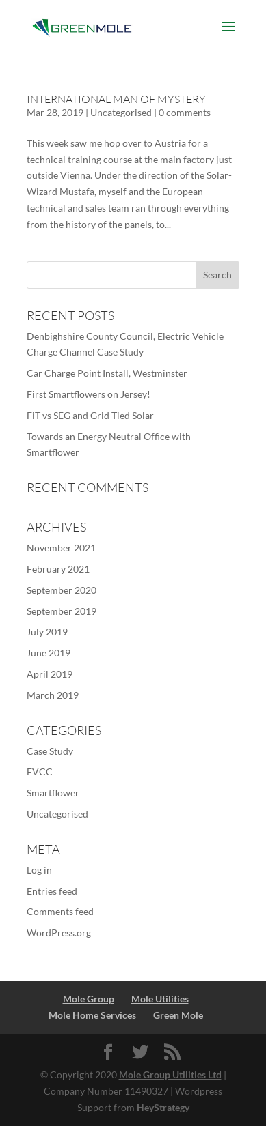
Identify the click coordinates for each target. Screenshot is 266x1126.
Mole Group (88, 999)
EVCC (40, 771)
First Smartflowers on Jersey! (88, 394)
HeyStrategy (163, 1107)
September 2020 (61, 590)
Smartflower (53, 792)
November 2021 (61, 547)
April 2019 (49, 674)
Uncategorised (121, 112)
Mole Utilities (160, 999)
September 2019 (61, 611)
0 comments (185, 112)
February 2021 (58, 569)
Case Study (50, 751)
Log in (39, 870)
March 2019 (53, 695)
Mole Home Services (92, 1015)
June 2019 (48, 653)
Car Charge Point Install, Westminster (107, 373)
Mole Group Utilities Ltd (170, 1074)
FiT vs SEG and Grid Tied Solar (90, 415)
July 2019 (47, 631)
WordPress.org (59, 932)
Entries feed (52, 891)
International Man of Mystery (116, 99)
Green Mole (178, 1015)
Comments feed (60, 911)
